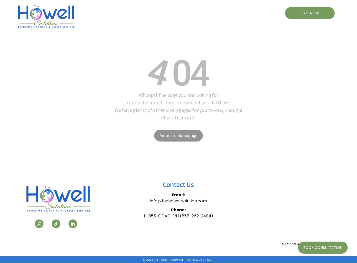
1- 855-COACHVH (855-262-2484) (178, 216)
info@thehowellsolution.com (178, 201)
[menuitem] (115, 11)
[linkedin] (73, 224)
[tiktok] (56, 224)
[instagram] (39, 224)
